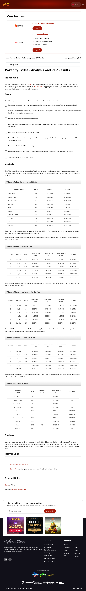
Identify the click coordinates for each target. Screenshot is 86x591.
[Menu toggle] (83, 4)
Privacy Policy (77, 588)
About (66, 545)
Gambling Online (49, 558)
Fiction (77, 556)
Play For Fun (48, 556)
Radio (76, 545)
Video (76, 548)
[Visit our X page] (10, 559)
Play (37, 28)
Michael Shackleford (19, 489)
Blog (76, 550)
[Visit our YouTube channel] (5, 559)
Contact (67, 548)
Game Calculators (50, 550)
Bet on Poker (38, 87)
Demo (7, 485)
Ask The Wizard (49, 561)
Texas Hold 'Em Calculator (19, 465)
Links (66, 550)
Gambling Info (48, 553)
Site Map (78, 553)
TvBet (29, 84)
